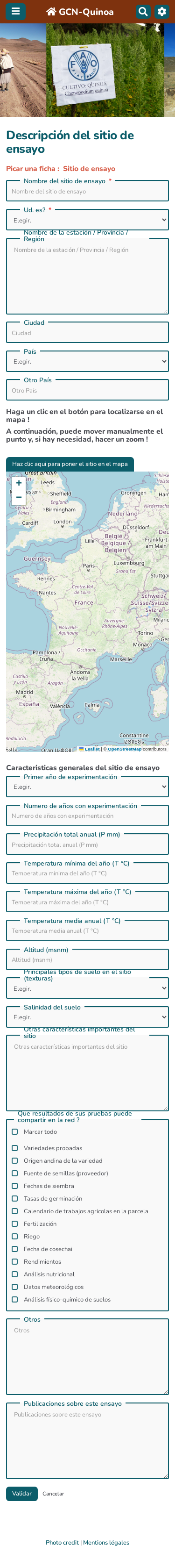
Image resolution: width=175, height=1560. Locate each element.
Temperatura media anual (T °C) (72, 921)
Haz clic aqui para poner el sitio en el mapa (70, 464)
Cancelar (53, 1493)
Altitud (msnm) (46, 950)
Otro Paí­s (38, 380)
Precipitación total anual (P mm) (72, 834)
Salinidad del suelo (52, 1007)
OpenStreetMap (124, 748)
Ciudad (34, 323)
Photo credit (62, 1543)
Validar (22, 1493)
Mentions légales (106, 1543)
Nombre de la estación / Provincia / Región (76, 236)
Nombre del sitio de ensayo (68, 181)
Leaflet (89, 748)
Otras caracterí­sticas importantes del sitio (79, 1032)
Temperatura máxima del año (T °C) (78, 892)
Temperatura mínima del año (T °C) (77, 863)
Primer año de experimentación (70, 777)
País (30, 352)
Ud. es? (38, 210)
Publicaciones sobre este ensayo (73, 1404)
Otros (32, 1320)
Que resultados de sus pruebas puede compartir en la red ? (75, 1116)
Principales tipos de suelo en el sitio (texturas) (77, 975)
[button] (19, 484)
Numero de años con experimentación (80, 806)
